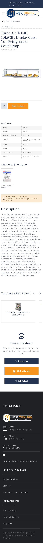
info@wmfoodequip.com (20, 429)
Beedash (7, 538)
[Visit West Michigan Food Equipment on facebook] (4, 455)
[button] (39, 293)
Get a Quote (21, 371)
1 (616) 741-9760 (16, 439)
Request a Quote (18, 106)
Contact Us (21, 361)
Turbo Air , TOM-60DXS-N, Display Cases (18, 313)
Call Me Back (21, 381)
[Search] (21, 21)
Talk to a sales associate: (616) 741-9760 (21, 4)
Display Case (7, 26)
